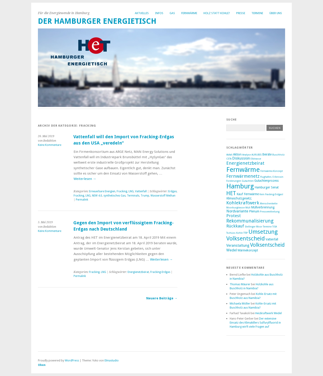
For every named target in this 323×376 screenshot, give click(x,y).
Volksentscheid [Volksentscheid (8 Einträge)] (267, 245)
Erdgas (172, 191)
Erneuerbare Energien (102, 191)
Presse (240, 13)
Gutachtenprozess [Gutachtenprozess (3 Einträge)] (266, 180)
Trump (145, 195)
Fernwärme (189, 13)
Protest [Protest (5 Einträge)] (233, 215)
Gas (172, 13)
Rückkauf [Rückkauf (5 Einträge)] (235, 226)
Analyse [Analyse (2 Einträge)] (246, 154)
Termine (257, 13)
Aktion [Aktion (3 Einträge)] (237, 154)
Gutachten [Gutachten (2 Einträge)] (248, 180)
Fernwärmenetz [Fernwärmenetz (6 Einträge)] (243, 176)
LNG (131, 191)
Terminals (133, 195)
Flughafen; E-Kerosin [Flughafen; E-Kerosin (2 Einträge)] (271, 176)
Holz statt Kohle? (216, 13)
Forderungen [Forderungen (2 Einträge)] (233, 180)
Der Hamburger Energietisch (97, 21)
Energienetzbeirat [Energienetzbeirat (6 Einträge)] (245, 163)
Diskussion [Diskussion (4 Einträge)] (241, 158)
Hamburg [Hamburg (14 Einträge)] (240, 186)
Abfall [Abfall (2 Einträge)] (229, 154)
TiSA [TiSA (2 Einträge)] (274, 226)
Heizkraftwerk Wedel (268, 313)
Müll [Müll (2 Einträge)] (247, 207)
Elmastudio (112, 360)
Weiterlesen (85, 179)
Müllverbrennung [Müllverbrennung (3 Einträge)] (263, 207)
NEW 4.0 (97, 195)
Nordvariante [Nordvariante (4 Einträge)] (237, 211)
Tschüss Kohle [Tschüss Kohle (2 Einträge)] (234, 232)
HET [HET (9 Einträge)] (231, 193)
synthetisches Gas (114, 195)
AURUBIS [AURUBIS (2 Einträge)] (256, 154)
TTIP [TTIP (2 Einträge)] (245, 232)
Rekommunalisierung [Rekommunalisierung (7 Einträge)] (250, 221)
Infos (159, 13)
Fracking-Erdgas (160, 272)
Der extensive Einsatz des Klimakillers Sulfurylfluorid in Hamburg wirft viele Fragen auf (255, 322)
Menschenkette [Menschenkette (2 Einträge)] (268, 203)
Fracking (122, 191)
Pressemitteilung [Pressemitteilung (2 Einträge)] (269, 211)
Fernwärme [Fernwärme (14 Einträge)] (243, 169)
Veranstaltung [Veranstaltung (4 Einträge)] (237, 245)
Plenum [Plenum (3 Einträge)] (254, 211)
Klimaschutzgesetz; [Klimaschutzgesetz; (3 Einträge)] (239, 198)
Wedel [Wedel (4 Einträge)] (231, 250)
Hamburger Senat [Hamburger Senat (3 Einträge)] (267, 187)
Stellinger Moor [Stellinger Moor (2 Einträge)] (253, 226)
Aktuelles (142, 13)
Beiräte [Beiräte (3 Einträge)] (267, 154)
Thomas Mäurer (240, 284)
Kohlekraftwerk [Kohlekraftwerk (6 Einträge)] (242, 202)
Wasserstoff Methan (163, 195)
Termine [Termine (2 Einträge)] (267, 226)
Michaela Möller (240, 303)
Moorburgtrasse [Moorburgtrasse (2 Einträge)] (235, 207)
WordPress (72, 360)
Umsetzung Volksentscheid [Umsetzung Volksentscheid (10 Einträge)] (252, 235)
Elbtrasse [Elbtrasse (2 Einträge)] (256, 158)
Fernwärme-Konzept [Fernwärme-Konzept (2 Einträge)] (271, 171)
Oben (42, 365)
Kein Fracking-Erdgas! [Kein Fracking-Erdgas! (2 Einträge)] (271, 194)
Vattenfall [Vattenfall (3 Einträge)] (272, 239)
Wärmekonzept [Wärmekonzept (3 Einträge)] (248, 250)
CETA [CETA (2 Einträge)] (228, 158)
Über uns (275, 13)
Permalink (82, 199)
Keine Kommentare (49, 145)
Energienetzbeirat (138, 272)
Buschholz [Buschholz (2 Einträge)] (278, 154)
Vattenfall (141, 191)
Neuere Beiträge (161, 298)
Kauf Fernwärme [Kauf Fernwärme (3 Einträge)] (248, 194)
